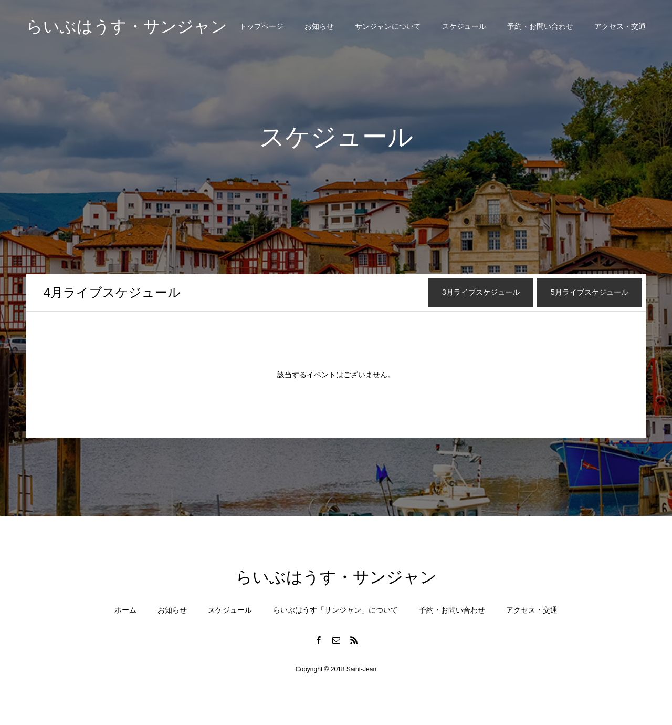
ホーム (125, 610)
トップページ (261, 26)
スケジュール (464, 26)
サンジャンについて (388, 26)
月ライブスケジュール (112, 292)
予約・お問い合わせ (540, 26)
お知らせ (319, 26)
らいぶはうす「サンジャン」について (335, 610)
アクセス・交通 (620, 26)
